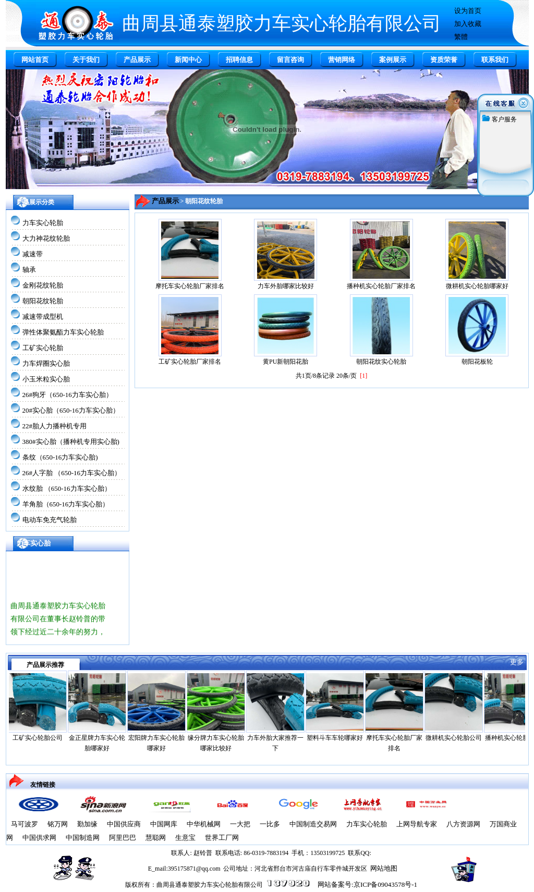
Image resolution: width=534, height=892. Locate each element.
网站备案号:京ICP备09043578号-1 (367, 884)
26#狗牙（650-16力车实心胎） (67, 395)
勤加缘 (87, 824)
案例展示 (392, 60)
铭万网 (57, 824)
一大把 (240, 824)
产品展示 (137, 60)
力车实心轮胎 (42, 223)
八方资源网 (463, 824)
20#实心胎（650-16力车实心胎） (70, 410)
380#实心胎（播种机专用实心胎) (70, 441)
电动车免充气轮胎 (49, 520)
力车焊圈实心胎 (46, 363)
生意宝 (185, 837)
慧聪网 (155, 837)
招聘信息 (239, 60)
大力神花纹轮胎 (46, 238)
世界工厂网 (222, 837)
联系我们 (494, 60)
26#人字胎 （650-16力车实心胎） (72, 473)
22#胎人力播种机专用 (54, 426)
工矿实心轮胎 (42, 348)
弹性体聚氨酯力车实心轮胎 (63, 332)
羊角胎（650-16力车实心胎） (66, 504)
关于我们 (86, 60)
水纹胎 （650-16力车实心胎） (66, 488)
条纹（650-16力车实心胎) (60, 457)
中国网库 (163, 824)
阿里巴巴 (122, 837)
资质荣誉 (443, 60)
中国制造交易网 (313, 824)
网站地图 (383, 868)
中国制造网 (83, 837)
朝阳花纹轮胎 (42, 301)
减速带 (32, 254)
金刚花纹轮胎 (42, 285)
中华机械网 (204, 824)
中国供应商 (124, 824)
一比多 (270, 824)
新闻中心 (188, 60)
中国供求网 (39, 837)
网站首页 (34, 60)
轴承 (29, 270)
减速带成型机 (42, 316)
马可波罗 (24, 824)
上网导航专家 (416, 824)
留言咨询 (290, 60)
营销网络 (341, 60)
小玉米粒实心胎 (46, 379)
